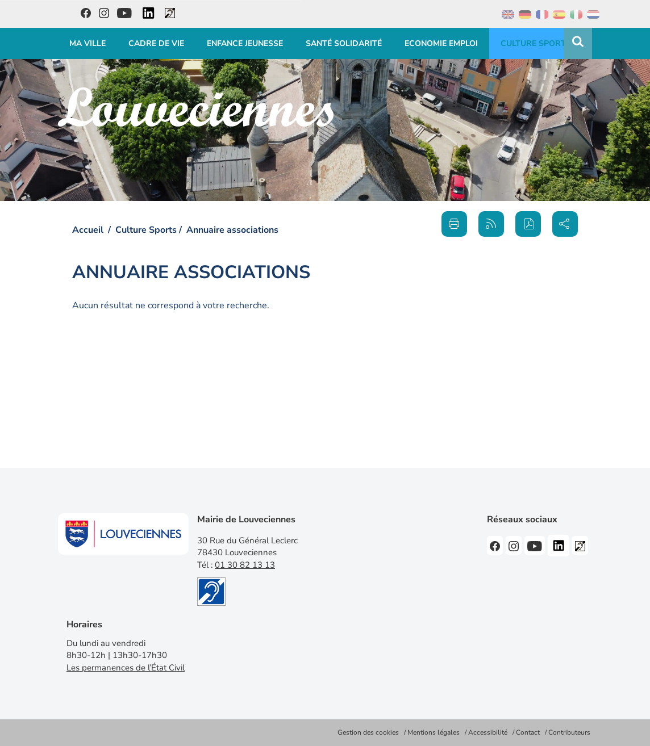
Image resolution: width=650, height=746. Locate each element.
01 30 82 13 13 (245, 565)
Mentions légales (433, 732)
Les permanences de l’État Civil (125, 667)
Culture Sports (146, 230)
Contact (528, 732)
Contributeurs (569, 732)
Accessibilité (487, 732)
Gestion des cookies (368, 732)
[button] (528, 224)
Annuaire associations (232, 230)
